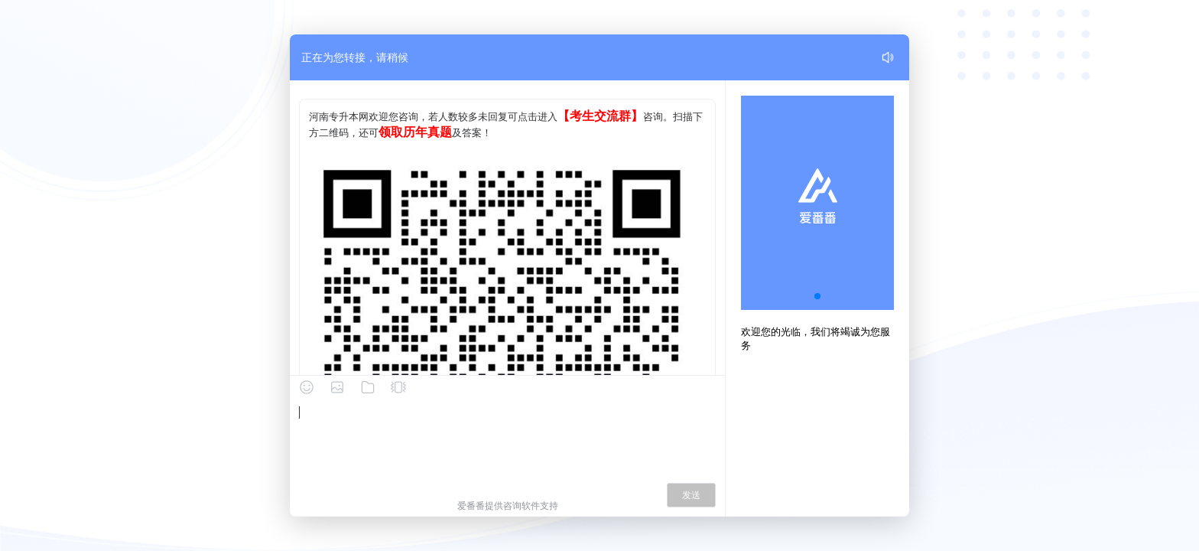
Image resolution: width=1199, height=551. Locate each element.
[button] (817, 296)
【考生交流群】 (600, 115)
